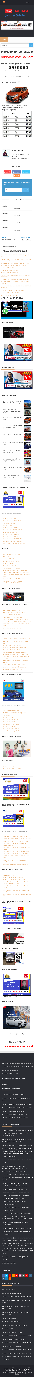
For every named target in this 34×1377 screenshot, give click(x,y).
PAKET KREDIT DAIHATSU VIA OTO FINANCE (16, 854)
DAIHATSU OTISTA (19, 1339)
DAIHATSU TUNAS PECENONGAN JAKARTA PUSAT (17, 1104)
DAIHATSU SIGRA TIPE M (10, 719)
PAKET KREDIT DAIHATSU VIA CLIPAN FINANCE (17, 839)
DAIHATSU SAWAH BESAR (9, 1343)
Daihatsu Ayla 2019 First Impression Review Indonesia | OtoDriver (12, 411)
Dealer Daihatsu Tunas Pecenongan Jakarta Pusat (16, 1353)
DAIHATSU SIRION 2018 (9, 1318)
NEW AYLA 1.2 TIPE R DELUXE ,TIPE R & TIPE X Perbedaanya (12, 402)
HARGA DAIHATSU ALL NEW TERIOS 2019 (15, 654)
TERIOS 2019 (12, 1289)
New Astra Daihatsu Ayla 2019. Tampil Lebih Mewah (12, 460)
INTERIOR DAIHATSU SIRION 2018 (13, 617)
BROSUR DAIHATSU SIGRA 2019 (11, 1293)
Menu (3, 39)
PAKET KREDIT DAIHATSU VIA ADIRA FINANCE (17, 851)
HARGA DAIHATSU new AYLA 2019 (11, 272)
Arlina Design (12, 1373)
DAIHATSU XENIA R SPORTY (11, 566)
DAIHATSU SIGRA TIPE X (10, 722)
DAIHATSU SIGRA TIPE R (10, 726)
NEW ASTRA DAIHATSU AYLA (9, 270)
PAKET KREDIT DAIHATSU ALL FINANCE (15, 836)
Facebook (16, 172)
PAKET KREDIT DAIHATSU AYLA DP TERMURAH (15, 279)
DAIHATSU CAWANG (8, 1339)
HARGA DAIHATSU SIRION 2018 (12, 628)
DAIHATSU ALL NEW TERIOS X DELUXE (14, 647)
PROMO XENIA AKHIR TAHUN (10, 1322)
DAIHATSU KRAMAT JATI (24, 1343)
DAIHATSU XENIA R (8, 563)
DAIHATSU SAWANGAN (9, 1336)
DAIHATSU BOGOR (7, 1329)
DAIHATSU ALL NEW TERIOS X (12, 645)
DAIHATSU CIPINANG (25, 1350)
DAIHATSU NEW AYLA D (10, 518)
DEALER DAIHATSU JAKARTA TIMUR (13, 877)
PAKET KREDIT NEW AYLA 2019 (12, 434)
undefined (5, 206)
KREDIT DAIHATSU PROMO (10, 1066)
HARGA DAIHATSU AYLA (10, 532)
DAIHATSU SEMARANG (9, 766)
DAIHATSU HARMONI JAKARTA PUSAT (13, 1111)
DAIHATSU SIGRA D (8, 717)
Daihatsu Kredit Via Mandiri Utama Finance (15, 864)
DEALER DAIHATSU (8, 875)
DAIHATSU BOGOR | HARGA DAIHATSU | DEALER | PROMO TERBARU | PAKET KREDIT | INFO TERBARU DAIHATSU (17, 1133)
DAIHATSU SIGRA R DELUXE (11, 728)
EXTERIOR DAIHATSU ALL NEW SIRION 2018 (16, 619)
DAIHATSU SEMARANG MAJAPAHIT (13, 769)
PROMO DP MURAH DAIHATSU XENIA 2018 (16, 572)
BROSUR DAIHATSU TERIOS (10, 1070)
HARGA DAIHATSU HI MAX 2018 (10, 293)
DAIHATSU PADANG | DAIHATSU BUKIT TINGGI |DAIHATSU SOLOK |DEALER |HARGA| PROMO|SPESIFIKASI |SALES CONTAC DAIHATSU (17, 1216)
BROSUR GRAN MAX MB (25, 1066)
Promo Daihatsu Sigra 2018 (11, 731)
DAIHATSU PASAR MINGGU (24, 1336)
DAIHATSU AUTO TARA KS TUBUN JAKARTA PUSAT (17, 1108)
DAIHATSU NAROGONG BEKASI (11, 1346)
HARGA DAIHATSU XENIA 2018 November (15, 570)
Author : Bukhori (17, 150)
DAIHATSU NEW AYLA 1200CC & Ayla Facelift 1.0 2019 (12, 426)
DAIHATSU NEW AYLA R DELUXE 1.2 (13, 541)
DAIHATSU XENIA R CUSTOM (9, 295)
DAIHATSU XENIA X (8, 559)
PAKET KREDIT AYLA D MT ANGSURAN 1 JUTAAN (15, 263)
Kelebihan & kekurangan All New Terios (14, 667)
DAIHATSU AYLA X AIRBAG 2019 (12, 530)
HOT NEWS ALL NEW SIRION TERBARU (14, 612)
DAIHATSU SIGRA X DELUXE (11, 724)
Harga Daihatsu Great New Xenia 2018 (12, 290)
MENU (27, 2)
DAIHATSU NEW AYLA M (10, 523)
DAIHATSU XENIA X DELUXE (11, 561)
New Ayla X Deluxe (8, 525)
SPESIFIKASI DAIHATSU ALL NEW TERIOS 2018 (17, 639)
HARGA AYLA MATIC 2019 (8, 239)
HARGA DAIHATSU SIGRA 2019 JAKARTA (15, 713)
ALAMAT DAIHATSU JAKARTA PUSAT (13, 1095)
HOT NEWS (6, 557)
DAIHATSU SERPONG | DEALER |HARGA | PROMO (17, 1145)
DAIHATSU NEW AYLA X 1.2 (11, 534)
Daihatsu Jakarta (26, 240)
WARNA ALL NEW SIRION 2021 (12, 615)
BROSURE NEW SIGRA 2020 (11, 710)
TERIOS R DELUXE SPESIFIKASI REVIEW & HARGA (16, 1296)
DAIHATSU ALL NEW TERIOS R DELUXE (14, 652)
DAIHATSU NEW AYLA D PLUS (12, 521)
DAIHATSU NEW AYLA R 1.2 (11, 536)
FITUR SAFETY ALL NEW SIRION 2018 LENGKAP (17, 621)
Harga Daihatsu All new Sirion (11, 610)
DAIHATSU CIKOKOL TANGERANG (12, 1332)
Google (7, 172)
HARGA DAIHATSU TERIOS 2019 (12, 669)
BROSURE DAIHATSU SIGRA (10, 1073)
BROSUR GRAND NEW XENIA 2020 (13, 554)
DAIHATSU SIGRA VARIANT (11, 715)
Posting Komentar (10, 246)
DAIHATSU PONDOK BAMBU (10, 1350)
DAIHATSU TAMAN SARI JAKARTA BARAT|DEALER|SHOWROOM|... (13, 582)
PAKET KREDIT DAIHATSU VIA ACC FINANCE (16, 841)
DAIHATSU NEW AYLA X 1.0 (11, 527)
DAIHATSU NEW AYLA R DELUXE (12, 539)
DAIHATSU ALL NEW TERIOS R (12, 650)
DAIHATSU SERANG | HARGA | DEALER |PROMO (16, 1228)
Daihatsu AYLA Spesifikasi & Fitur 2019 (14, 543)
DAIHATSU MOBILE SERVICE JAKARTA (14, 579)
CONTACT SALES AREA (9, 1263)
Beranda (4, 1084)
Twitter (26, 172)
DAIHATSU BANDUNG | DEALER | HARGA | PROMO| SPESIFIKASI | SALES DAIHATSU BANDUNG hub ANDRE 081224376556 (15, 1168)
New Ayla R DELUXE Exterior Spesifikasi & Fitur (11, 451)
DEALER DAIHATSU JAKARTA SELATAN (14, 880)
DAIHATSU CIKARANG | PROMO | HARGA (14, 1325)
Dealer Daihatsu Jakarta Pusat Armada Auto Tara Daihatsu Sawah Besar (16, 883)
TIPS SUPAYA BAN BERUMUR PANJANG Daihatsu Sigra (11, 476)
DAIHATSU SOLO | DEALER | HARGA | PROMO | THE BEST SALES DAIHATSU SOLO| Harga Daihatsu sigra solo (17, 1177)
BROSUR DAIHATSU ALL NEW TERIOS (14, 665)
